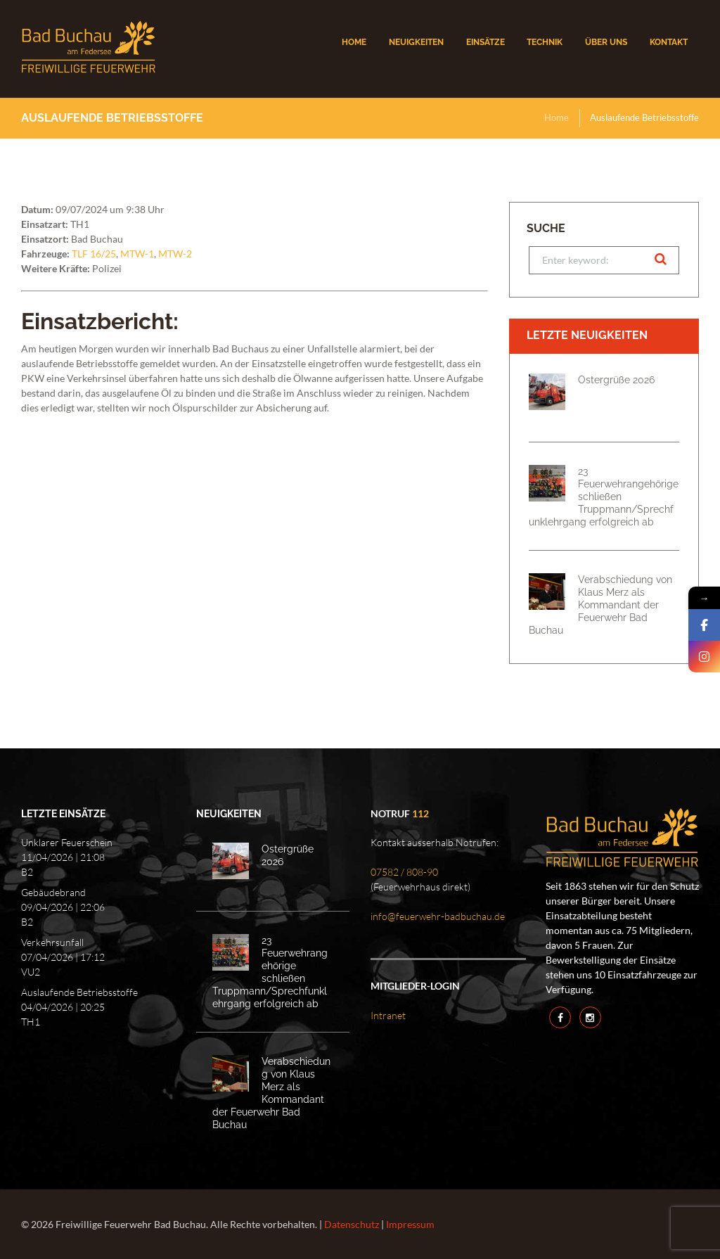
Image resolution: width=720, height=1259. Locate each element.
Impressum (410, 1224)
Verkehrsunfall (52, 942)
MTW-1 (137, 254)
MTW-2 (175, 254)
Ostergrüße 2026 (616, 379)
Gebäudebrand (53, 892)
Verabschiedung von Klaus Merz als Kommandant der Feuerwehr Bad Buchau (600, 604)
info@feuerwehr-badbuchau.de (438, 916)
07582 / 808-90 (404, 872)
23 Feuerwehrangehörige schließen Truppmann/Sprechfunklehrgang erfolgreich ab (604, 496)
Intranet (388, 1015)
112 (420, 813)
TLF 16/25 (94, 254)
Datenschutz (351, 1224)
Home (556, 117)
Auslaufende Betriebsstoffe (79, 992)
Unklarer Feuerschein (66, 842)
